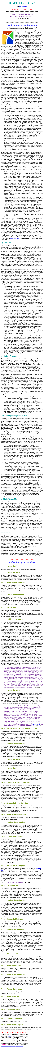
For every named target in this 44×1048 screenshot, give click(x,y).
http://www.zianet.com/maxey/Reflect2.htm (12, 1046)
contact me (9, 1036)
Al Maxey (23, 6)
